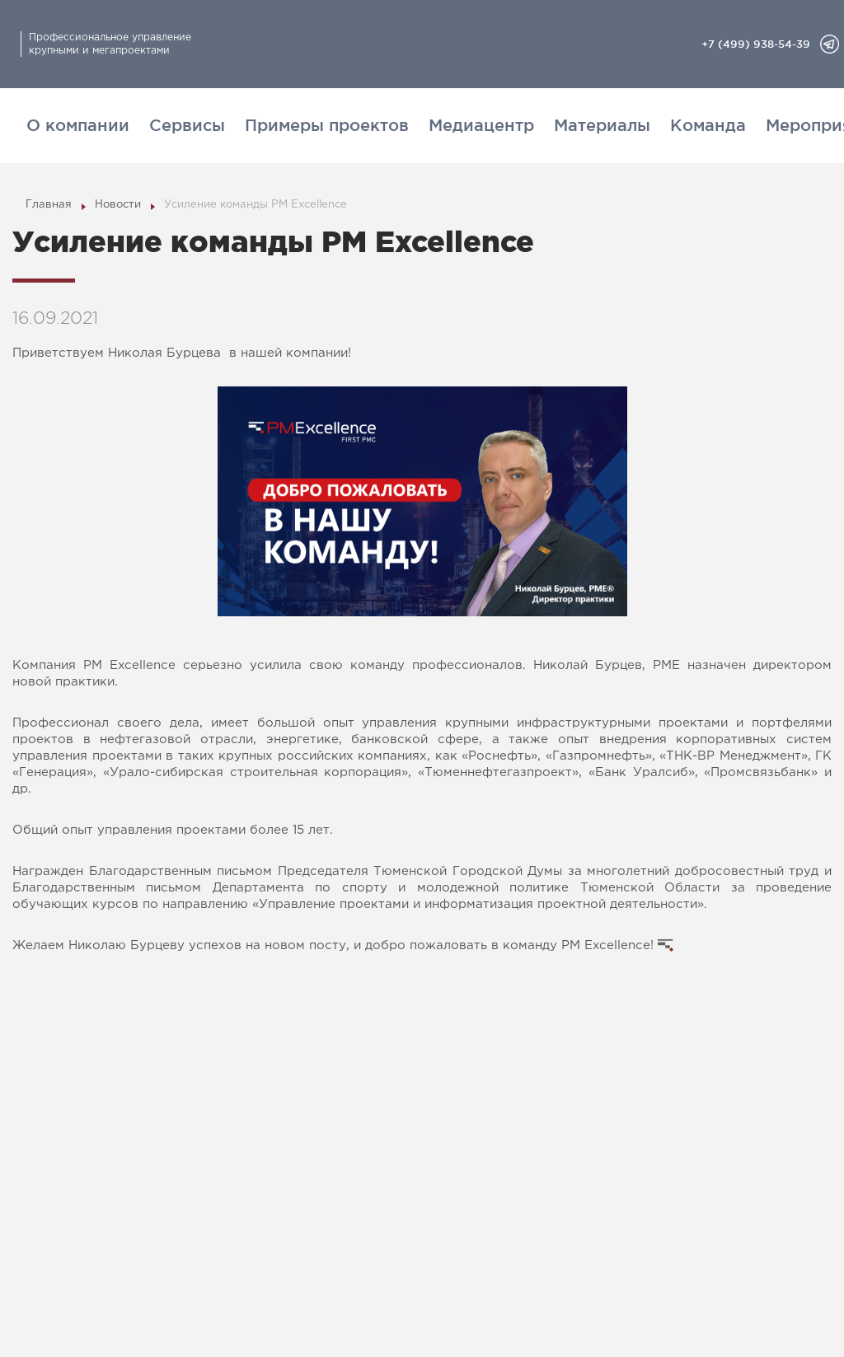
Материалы (602, 125)
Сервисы (187, 125)
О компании (77, 125)
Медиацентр (481, 125)
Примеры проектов (327, 125)
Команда (708, 125)
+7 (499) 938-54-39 (755, 43)
